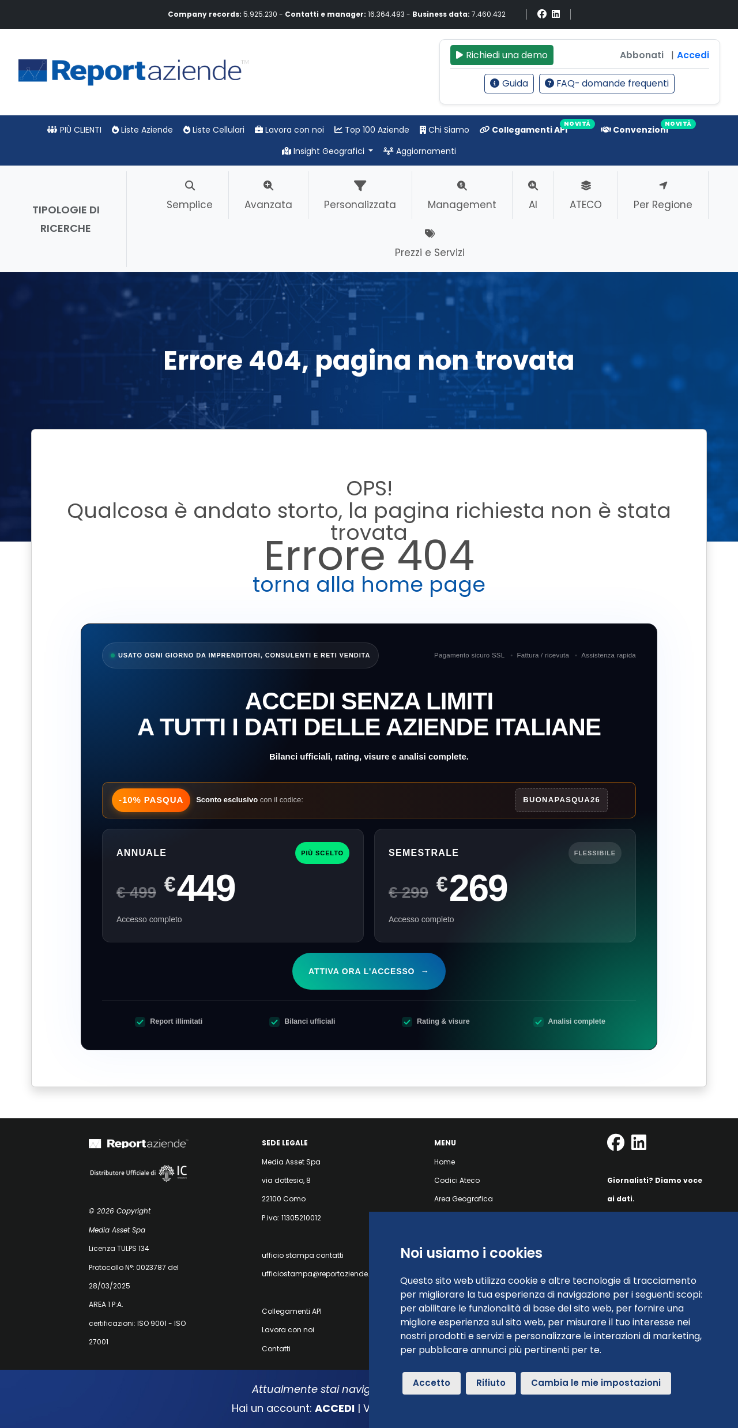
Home (444, 1162)
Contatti (276, 1349)
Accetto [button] (431, 1383)
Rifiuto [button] (491, 1383)
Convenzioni (634, 130)
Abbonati (642, 55)
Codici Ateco (457, 1180)
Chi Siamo (444, 130)
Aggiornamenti (419, 151)
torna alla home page (369, 584)
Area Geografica (463, 1199)
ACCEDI (335, 1408)
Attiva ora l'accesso (370, 971)
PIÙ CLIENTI (74, 130)
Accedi (693, 55)
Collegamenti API (523, 130)
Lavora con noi (289, 130)
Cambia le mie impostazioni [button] (596, 1383)
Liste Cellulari (213, 130)
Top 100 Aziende (371, 130)
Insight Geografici (324, 151)
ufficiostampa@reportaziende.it (318, 1274)
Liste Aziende (142, 130)
